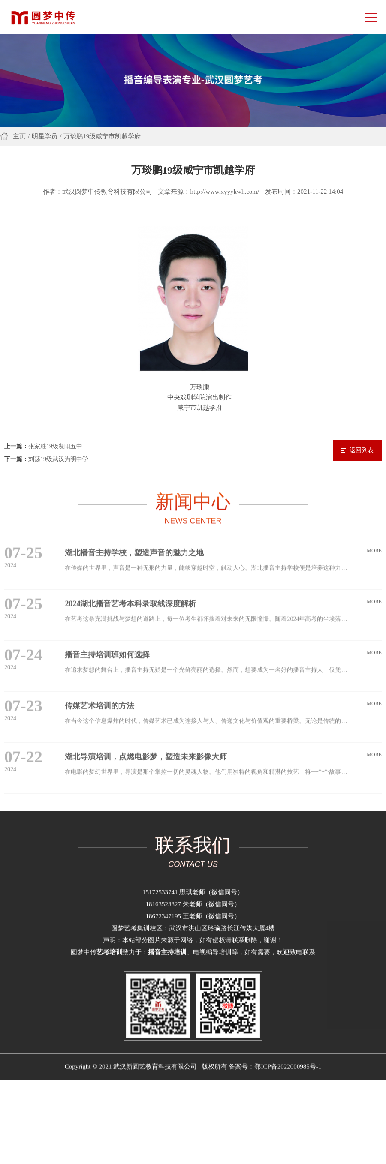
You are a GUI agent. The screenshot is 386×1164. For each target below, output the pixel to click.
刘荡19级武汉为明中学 (58, 452)
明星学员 (44, 138)
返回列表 (362, 443)
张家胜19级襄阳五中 (55, 439)
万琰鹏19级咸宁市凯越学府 (102, 138)
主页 (19, 138)
